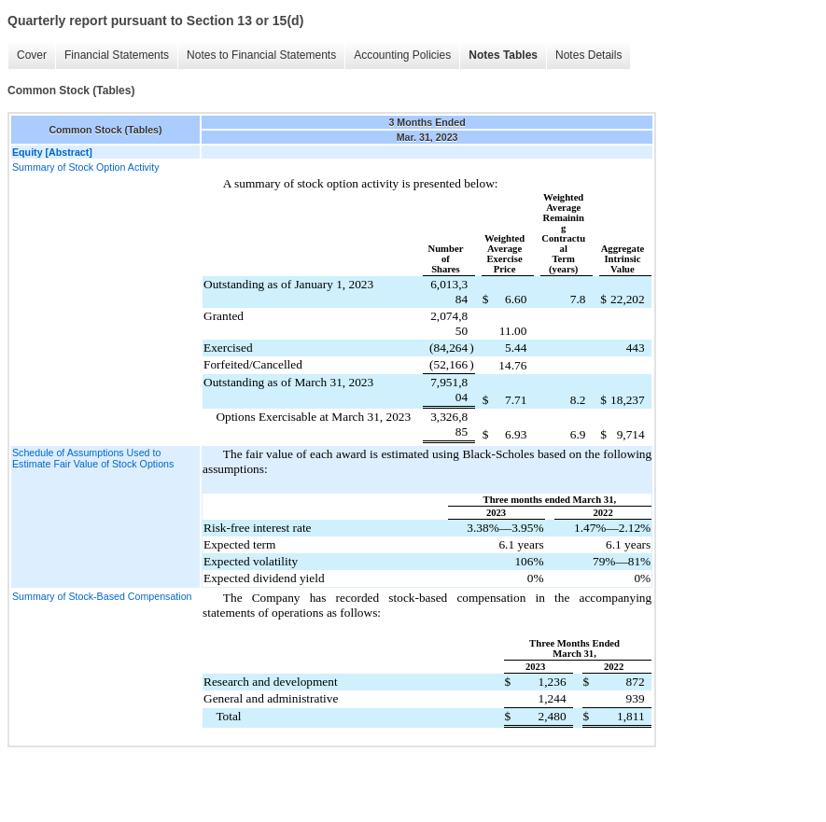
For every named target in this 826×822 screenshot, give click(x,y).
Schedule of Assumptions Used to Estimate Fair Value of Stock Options (93, 458)
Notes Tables (503, 55)
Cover (32, 55)
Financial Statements (116, 55)
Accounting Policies (402, 55)
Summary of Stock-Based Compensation (102, 596)
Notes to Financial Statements (261, 55)
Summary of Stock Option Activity (86, 167)
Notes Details (588, 55)
